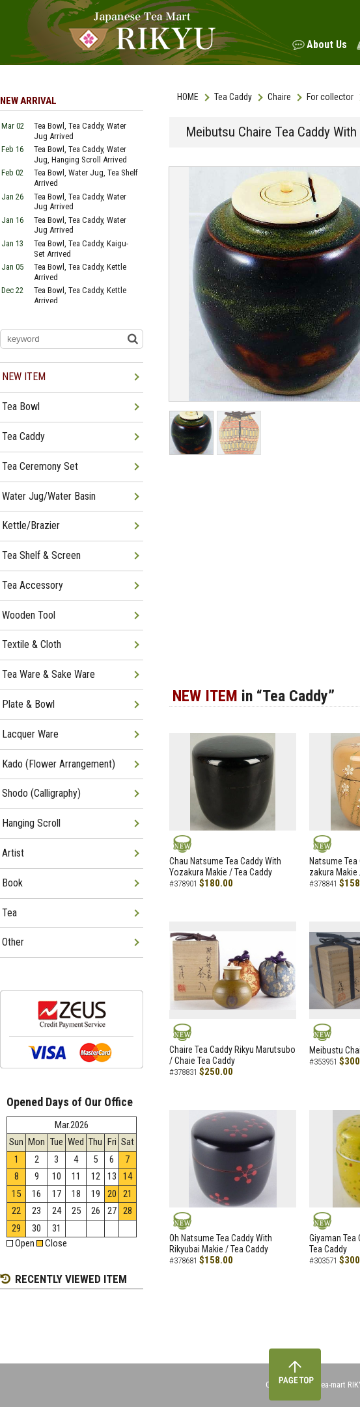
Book (12, 883)
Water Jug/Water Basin (49, 496)
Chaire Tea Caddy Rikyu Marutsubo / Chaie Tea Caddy (232, 1055)
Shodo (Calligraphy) (41, 793)
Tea (9, 913)
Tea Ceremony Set (40, 466)
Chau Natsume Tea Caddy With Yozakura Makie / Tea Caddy (225, 866)
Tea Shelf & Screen (41, 555)
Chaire (279, 97)
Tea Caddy (233, 97)
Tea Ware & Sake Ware (48, 674)
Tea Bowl (21, 406)
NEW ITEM (24, 376)
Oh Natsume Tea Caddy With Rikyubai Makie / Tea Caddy (220, 1243)
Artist (13, 853)
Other (13, 942)
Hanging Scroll (31, 823)
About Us (327, 44)
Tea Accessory (32, 585)
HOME (188, 97)
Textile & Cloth (31, 644)
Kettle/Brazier (31, 525)
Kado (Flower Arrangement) (58, 764)
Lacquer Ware (30, 734)
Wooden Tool (28, 615)
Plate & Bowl (28, 704)
